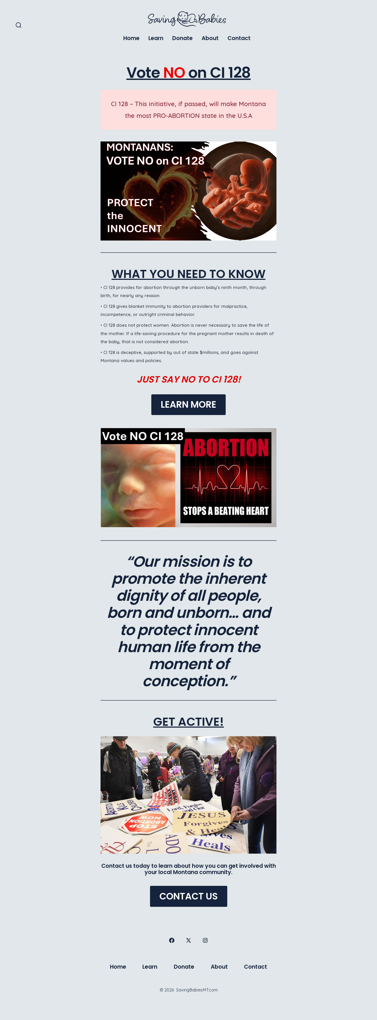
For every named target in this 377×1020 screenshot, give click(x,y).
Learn (155, 38)
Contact (239, 38)
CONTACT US (188, 896)
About (210, 38)
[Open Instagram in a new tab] (205, 940)
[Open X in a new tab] (188, 940)
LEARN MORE (188, 404)
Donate (182, 38)
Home (131, 38)
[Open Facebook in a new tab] (171, 940)
